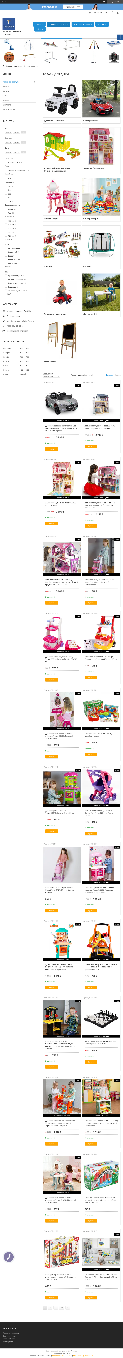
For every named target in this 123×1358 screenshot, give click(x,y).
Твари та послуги (11, 82)
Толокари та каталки (55, 314)
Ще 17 (9, 267)
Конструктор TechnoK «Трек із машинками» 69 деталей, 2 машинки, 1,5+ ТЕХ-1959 (61, 1277)
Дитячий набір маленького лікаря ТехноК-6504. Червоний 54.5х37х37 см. (101, 657)
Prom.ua (74, 1351)
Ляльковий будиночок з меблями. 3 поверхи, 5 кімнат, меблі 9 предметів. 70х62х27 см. (100, 505)
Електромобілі (90, 120)
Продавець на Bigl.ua (61, 1353)
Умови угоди (8, 1342)
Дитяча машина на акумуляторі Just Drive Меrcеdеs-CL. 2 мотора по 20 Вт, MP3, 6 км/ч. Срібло (61, 428)
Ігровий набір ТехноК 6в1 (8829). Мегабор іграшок (98, 734)
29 (62, 1308)
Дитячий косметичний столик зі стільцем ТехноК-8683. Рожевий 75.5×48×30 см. (59, 736)
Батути (86, 266)
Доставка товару (10, 1336)
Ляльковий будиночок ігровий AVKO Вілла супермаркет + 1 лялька (100, 427)
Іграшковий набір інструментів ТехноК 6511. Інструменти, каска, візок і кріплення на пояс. (101, 966)
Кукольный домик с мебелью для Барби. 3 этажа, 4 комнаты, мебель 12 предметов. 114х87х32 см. (61, 582)
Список (117, 375)
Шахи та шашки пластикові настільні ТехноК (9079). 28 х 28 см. (100, 1042)
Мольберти (50, 361)
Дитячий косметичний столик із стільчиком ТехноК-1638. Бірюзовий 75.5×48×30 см (60, 1200)
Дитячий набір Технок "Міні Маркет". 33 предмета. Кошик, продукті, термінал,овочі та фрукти (61, 1123)
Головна (39, 24)
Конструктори (90, 218)
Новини (6, 100)
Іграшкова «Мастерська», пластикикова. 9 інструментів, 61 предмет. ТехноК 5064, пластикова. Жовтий (60, 1045)
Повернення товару (11, 1333)
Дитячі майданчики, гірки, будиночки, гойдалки (57, 169)
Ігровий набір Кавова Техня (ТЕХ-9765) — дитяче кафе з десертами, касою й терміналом (101, 1123)
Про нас (6, 86)
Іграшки (48, 266)
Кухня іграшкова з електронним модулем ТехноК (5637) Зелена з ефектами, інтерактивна (59, 966)
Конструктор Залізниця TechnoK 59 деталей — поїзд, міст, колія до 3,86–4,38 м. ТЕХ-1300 (101, 1200)
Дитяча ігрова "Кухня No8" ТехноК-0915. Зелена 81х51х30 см (59, 811)
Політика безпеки (10, 1339)
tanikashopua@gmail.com (17, 331)
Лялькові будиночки (93, 168)
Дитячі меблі (90, 314)
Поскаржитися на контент (62, 1355)
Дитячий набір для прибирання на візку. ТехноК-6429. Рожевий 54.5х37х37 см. (99, 582)
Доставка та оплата (83, 24)
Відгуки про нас (9, 109)
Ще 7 (9, 294)
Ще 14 (9, 239)
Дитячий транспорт (54, 120)
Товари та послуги (57, 24)
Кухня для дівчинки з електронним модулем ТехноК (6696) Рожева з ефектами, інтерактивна (99, 889)
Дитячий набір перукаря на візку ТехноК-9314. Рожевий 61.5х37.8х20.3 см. (61, 659)
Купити (51, 449)
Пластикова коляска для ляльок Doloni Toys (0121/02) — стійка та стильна (99, 813)
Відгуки (6, 91)
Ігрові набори (50, 218)
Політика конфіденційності (83, 1355)
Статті (5, 95)
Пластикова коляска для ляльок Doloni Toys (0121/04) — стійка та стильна (59, 889)
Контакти (102, 24)
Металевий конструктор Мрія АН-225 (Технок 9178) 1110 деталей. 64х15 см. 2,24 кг (101, 1277)
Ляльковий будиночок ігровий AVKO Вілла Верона (60, 504)
